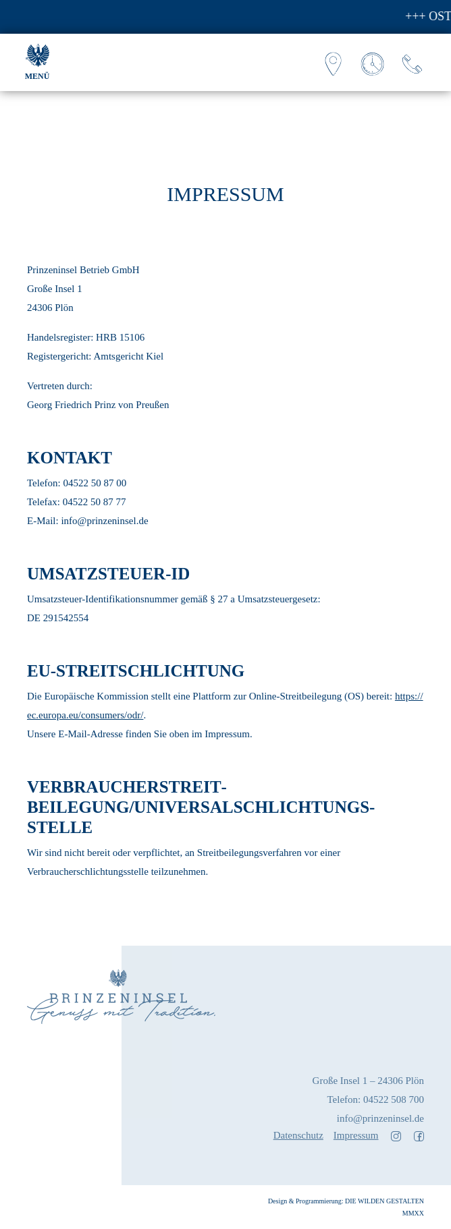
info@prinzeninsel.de (380, 1118)
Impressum (356, 1135)
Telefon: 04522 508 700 (375, 1099)
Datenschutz (298, 1135)
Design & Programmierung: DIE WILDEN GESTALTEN (346, 1201)
